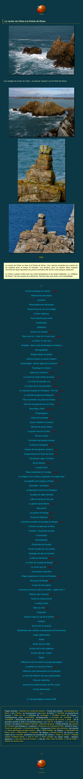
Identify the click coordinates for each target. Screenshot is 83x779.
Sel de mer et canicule (41, 626)
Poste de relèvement (13, 728)
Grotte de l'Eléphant (41, 517)
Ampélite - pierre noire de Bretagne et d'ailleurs (41, 345)
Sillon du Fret (41, 608)
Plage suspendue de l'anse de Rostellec (41, 576)
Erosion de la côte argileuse (41, 648)
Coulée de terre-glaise (41, 585)
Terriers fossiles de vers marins (41, 549)
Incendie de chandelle (61, 717)
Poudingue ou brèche (41, 368)
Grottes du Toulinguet (41, 445)
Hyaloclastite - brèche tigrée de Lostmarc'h (41, 363)
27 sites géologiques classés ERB (41, 699)
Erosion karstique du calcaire (42, 291)
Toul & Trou (33, 737)
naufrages (44, 715)
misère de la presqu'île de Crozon (49, 720)
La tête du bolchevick (41, 558)
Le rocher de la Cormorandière (41, 386)
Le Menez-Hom (41, 603)
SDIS (69, 720)
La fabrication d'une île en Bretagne (41, 490)
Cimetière (34, 732)
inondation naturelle (30, 724)
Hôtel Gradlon (47, 730)
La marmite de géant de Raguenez (41, 395)
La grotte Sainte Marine (41, 504)
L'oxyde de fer (41, 467)
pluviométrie (30, 717)
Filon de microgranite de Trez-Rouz (41, 404)
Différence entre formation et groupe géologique (41, 662)
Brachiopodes (41, 540)
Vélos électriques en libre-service (21, 730)
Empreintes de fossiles (41, 544)
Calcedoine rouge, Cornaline (41, 458)
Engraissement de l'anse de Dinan (41, 454)
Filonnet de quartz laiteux (41, 427)
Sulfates (41, 621)
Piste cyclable (47, 737)
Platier (41, 658)
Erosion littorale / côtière (41, 653)
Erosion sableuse (41, 314)
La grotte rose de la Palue (41, 431)
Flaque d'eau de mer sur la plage (41, 309)
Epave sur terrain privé (14, 741)
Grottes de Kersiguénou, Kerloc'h (41, 449)
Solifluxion (41, 327)
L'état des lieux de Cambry (25, 739)
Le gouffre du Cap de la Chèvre (41, 667)
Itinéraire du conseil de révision (32, 711)
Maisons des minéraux (41, 594)
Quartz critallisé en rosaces (41, 422)
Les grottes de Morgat (41, 513)
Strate (41, 639)
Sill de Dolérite (41, 463)
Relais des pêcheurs (59, 728)
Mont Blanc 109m (41, 409)
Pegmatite (41, 612)
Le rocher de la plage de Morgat (41, 562)
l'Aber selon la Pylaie (54, 739)
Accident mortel (59, 715)
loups (44, 713)
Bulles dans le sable (41, 644)
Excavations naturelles (41, 572)
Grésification (41, 323)
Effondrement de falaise (41, 296)
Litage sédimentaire (41, 635)
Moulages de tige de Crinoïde (41, 553)
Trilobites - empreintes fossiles (41, 531)
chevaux (18, 713)
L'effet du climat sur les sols (41, 499)
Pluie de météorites (41, 680)
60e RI (50, 722)
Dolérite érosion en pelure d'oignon (41, 359)
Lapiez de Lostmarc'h (41, 372)
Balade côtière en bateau (41, 354)
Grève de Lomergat (41, 418)
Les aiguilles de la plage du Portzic (41, 481)
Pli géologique (41, 413)
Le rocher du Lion (41, 567)
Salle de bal (19, 715)
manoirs (72, 722)
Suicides (60, 713)
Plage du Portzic (63, 735)
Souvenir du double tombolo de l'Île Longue (41, 685)
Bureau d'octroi (57, 732)
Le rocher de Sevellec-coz (41, 382)
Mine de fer (41, 508)
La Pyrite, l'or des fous (41, 341)
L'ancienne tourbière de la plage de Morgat (41, 522)
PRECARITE (22, 732)
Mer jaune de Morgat (41, 581)
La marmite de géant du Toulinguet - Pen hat (41, 391)
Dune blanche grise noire (41, 318)
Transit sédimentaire (41, 689)
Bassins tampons (47, 724)
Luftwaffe (19, 735)
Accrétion (41, 300)
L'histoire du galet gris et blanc (41, 526)
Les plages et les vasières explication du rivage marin (41, 477)
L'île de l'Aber (71, 739)
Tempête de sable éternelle (41, 495)
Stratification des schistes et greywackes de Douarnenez (41, 630)
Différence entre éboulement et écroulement (42, 671)
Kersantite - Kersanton (41, 486)
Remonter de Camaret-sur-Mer (51, 726)
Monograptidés (41, 350)
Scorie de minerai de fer (41, 599)
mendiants (9, 720)
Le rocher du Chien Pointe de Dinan (41, 377)
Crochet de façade (31, 728)
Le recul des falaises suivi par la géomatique (41, 676)
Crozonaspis (41, 535)
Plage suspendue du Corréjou (41, 472)
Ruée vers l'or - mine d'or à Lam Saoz (41, 336)
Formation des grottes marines (41, 440)
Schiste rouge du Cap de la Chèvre (41, 617)
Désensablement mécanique (41, 305)
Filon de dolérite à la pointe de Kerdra (41, 400)
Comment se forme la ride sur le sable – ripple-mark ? (41, 590)
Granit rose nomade (41, 332)
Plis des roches (41, 436)
